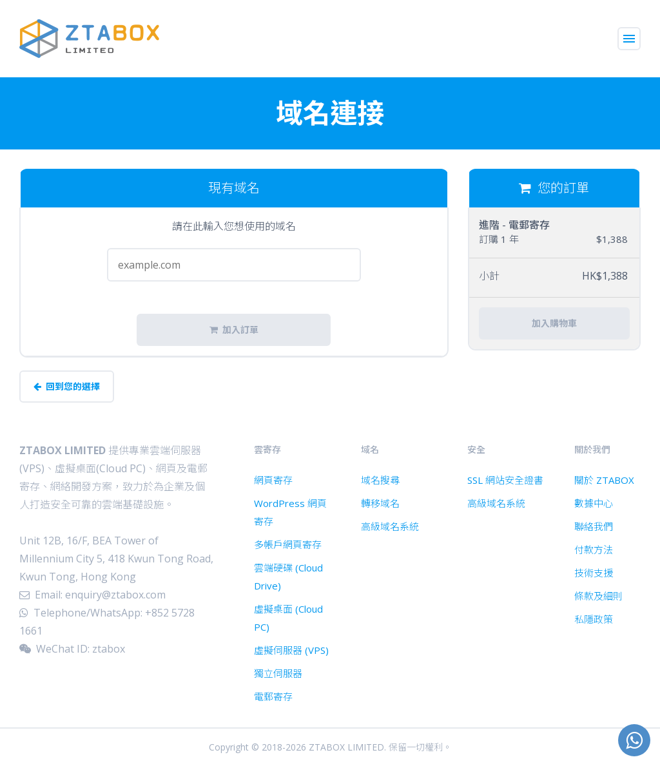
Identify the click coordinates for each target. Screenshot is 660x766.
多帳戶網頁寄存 (288, 544)
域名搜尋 (380, 480)
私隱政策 (593, 619)
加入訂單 (233, 330)
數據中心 (593, 503)
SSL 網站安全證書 (505, 480)
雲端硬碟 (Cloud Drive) (288, 576)
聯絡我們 (593, 526)
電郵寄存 (273, 696)
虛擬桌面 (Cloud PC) (288, 617)
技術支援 (593, 572)
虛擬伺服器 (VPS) (291, 650)
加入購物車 (554, 323)
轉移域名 (380, 503)
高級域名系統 (390, 526)
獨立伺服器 (278, 673)
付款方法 (593, 549)
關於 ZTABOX (604, 480)
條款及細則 (598, 595)
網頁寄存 (273, 480)
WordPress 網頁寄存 (290, 512)
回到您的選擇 (67, 386)
